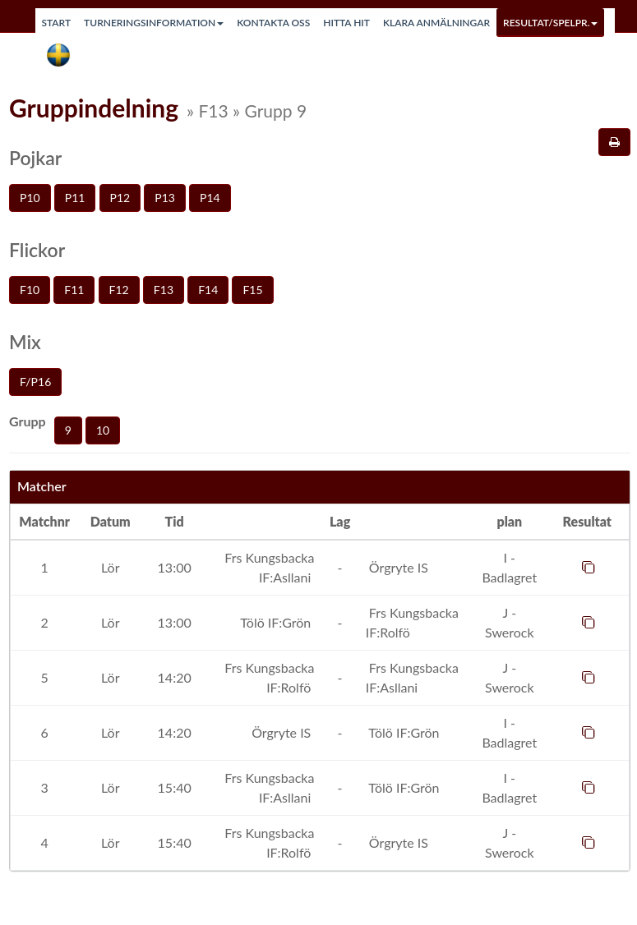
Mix (25, 341)
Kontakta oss (273, 22)
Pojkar (35, 157)
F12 (119, 290)
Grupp (27, 421)
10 (102, 430)
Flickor (37, 249)
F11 (74, 290)
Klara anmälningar (436, 22)
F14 (208, 290)
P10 (30, 198)
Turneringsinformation (154, 22)
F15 (252, 290)
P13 (165, 198)
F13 (163, 290)
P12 (120, 198)
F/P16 (35, 382)
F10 (29, 290)
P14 (210, 198)
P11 (75, 198)
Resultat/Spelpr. (550, 22)
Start (57, 22)
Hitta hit (346, 22)
